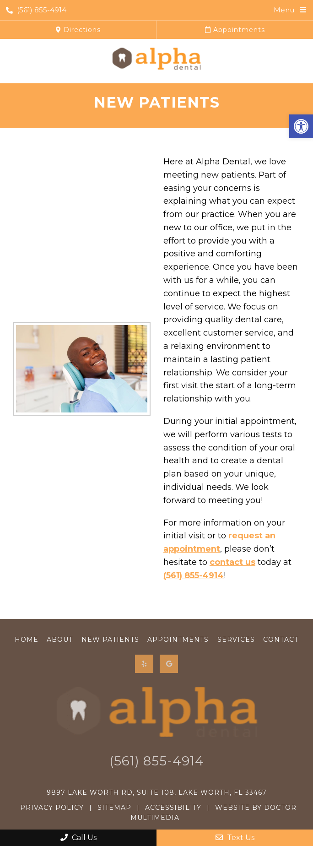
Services (236, 639)
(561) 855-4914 (36, 9)
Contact (280, 639)
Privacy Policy (52, 807)
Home (26, 639)
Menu (284, 9)
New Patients (110, 639)
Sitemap (114, 807)
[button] (301, 126)
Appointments (235, 30)
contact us (232, 562)
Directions (78, 30)
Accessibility (173, 807)
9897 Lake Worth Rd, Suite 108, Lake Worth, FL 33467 (157, 792)
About (60, 639)
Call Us (78, 837)
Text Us (235, 837)
